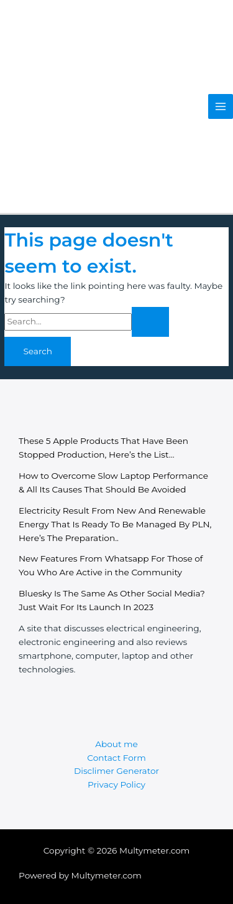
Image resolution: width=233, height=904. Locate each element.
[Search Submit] (150, 322)
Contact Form (116, 758)
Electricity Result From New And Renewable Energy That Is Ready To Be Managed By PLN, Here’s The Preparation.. (115, 524)
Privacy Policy (116, 784)
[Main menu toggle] (221, 107)
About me (116, 744)
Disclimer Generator (116, 771)
